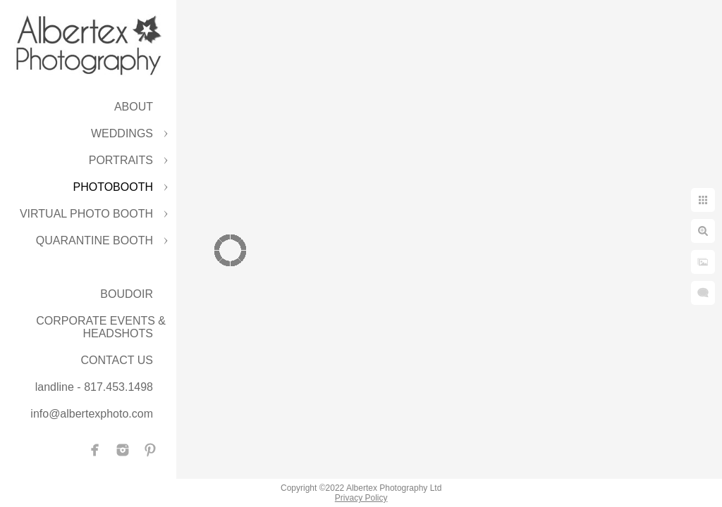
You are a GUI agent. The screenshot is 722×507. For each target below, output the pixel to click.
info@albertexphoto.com (91, 414)
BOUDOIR (126, 294)
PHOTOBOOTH (113, 187)
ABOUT (133, 107)
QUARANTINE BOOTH (94, 240)
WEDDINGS (122, 133)
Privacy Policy (361, 498)
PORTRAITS (121, 160)
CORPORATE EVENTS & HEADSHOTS (101, 327)
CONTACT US (116, 360)
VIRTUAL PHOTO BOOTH (86, 214)
